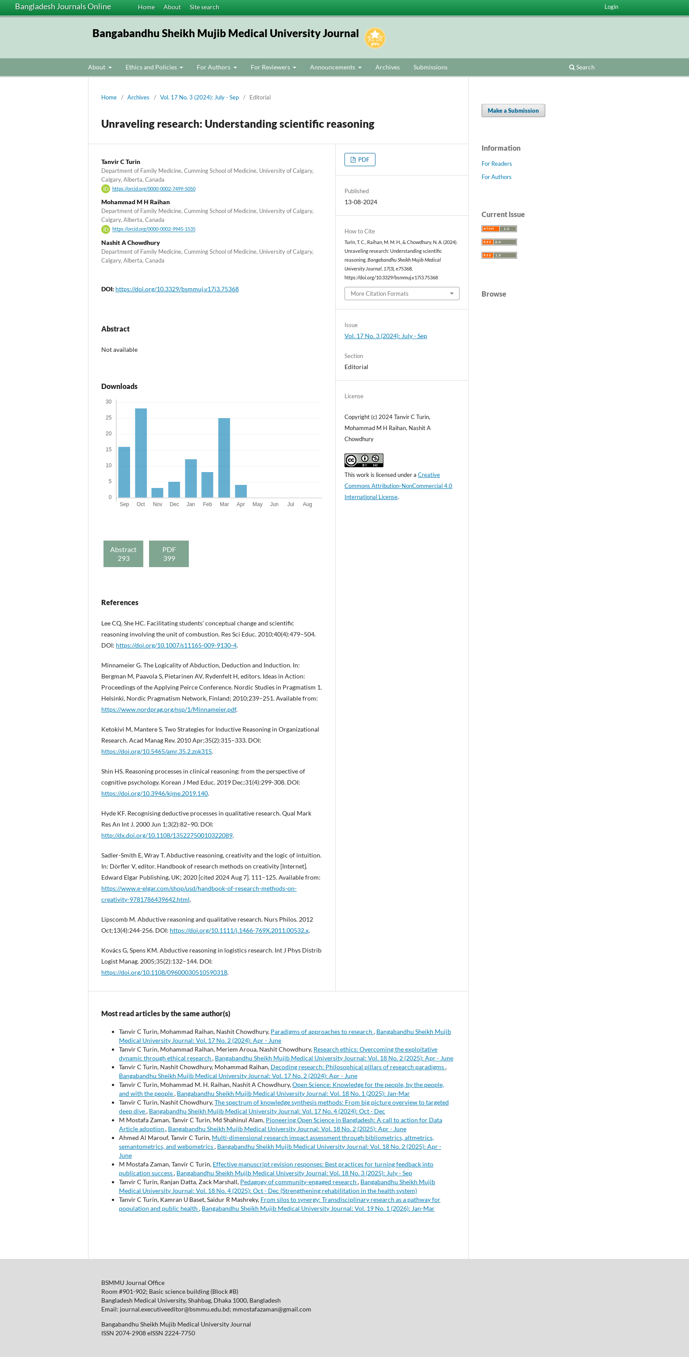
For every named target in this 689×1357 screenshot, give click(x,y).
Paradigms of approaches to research (322, 1031)
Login (611, 6)
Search (582, 67)
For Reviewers (271, 67)
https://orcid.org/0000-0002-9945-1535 (153, 229)
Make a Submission (513, 110)
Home (146, 7)
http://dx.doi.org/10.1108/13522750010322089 (167, 835)
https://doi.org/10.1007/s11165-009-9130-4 (176, 645)
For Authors (214, 67)
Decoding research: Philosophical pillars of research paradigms (358, 1067)
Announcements (333, 67)
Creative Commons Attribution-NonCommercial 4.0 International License (398, 485)
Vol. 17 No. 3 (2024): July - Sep (199, 97)
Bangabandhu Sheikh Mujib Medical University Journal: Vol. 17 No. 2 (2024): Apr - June (238, 1075)
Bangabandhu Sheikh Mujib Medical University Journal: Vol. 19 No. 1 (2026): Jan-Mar (318, 1208)
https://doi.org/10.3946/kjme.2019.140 (154, 793)
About (172, 7)
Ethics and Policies (152, 67)
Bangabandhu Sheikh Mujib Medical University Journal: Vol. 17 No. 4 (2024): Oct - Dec (267, 1111)
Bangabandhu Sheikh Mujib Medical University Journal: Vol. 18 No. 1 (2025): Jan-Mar (293, 1093)
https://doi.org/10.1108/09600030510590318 (164, 972)
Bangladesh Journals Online (63, 6)
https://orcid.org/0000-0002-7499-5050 (153, 188)
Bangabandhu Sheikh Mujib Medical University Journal (225, 33)
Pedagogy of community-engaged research (299, 1181)
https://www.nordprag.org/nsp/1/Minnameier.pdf (168, 709)
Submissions (430, 67)
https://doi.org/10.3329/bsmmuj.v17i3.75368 (177, 289)
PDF (363, 159)
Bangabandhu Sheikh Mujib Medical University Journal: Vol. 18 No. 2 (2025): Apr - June (334, 1058)
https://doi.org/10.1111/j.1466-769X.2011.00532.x (239, 930)
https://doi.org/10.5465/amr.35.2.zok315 (156, 751)
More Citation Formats (380, 293)
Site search (204, 7)
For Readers (497, 163)
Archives (387, 67)
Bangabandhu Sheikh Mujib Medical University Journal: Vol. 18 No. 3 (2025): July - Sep (294, 1173)
